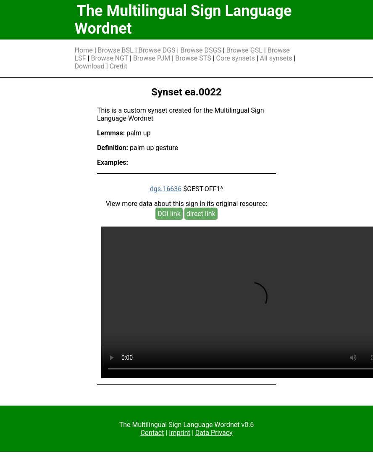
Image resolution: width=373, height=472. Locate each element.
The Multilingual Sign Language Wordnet (183, 19)
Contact (152, 433)
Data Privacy (214, 433)
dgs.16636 (165, 189)
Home (84, 50)
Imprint (179, 433)
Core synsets (235, 58)
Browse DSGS (200, 50)
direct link (200, 214)
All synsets (276, 58)
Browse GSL (244, 50)
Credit (118, 66)
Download (90, 66)
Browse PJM (151, 58)
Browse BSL (116, 50)
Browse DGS (157, 50)
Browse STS (193, 58)
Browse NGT (109, 58)
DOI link (169, 214)
